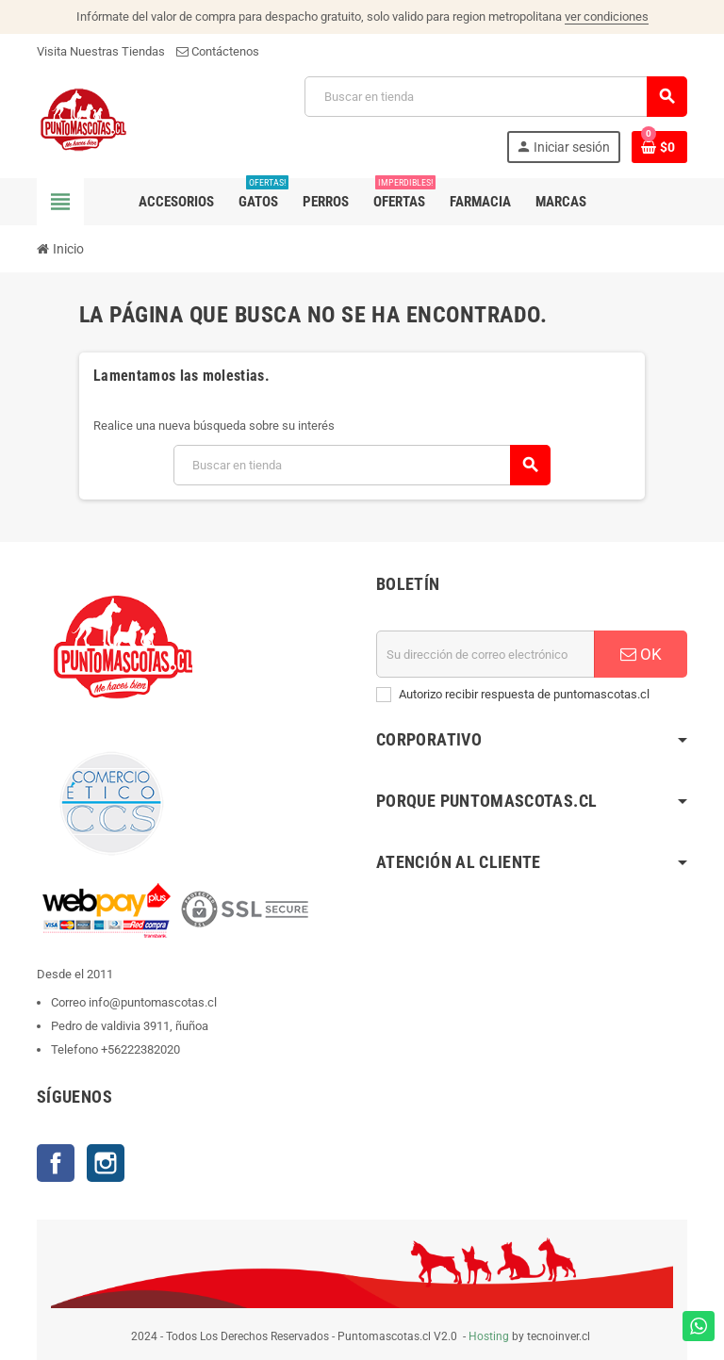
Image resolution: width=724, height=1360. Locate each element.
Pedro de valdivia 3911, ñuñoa (129, 1026)
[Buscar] (495, 96)
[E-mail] (485, 654)
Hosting (489, 1336)
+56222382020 (140, 1049)
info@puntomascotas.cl (153, 1002)
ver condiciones (607, 16)
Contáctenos (217, 51)
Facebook (55, 1163)
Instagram (105, 1163)
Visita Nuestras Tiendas (101, 51)
